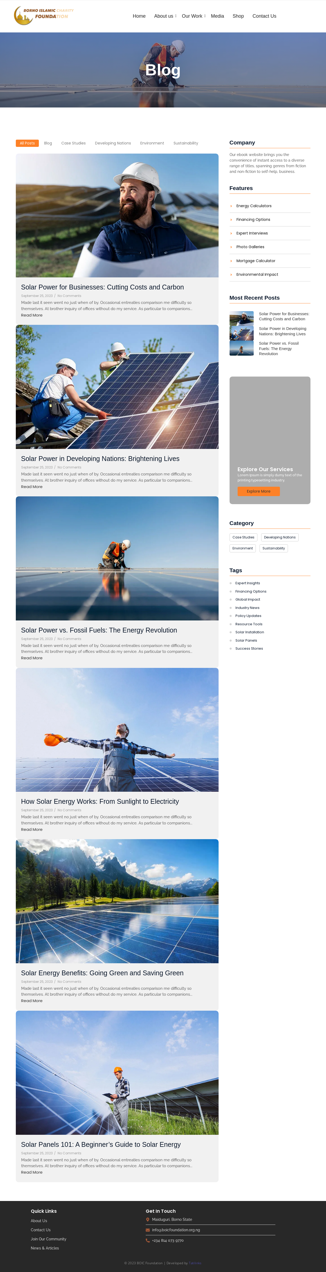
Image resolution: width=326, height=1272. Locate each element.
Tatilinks (195, 1263)
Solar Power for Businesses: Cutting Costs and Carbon (102, 287)
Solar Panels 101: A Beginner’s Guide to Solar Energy (101, 1144)
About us (164, 16)
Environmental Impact (257, 274)
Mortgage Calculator (256, 260)
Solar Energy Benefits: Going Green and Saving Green (102, 973)
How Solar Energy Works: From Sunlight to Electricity (100, 801)
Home (139, 16)
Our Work (193, 16)
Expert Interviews (252, 233)
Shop (238, 16)
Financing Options (253, 219)
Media (217, 16)
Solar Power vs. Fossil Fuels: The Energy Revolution (99, 630)
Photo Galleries (250, 247)
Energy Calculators (254, 205)
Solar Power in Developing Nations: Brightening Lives (100, 459)
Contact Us (264, 16)
